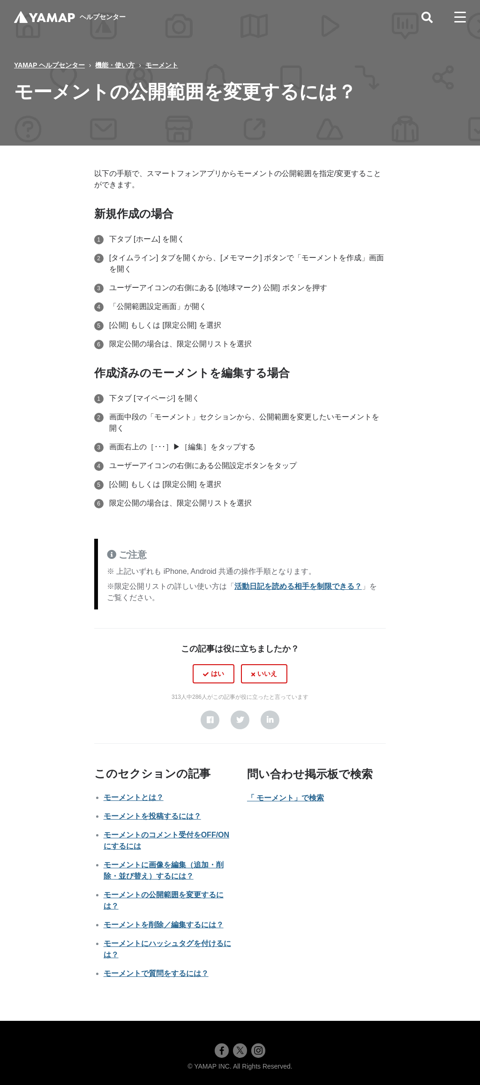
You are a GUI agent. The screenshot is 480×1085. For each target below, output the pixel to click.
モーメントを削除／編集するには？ (164, 925)
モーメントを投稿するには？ (152, 816)
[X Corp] (240, 720)
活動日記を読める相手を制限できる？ (298, 586)
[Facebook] (210, 720)
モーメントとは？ (134, 797)
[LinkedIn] (270, 720)
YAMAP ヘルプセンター (49, 65)
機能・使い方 (115, 65)
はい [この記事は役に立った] (217, 673)
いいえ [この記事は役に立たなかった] (267, 673)
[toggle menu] (460, 17)
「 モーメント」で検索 (285, 798)
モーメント (161, 65)
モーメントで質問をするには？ (156, 973)
